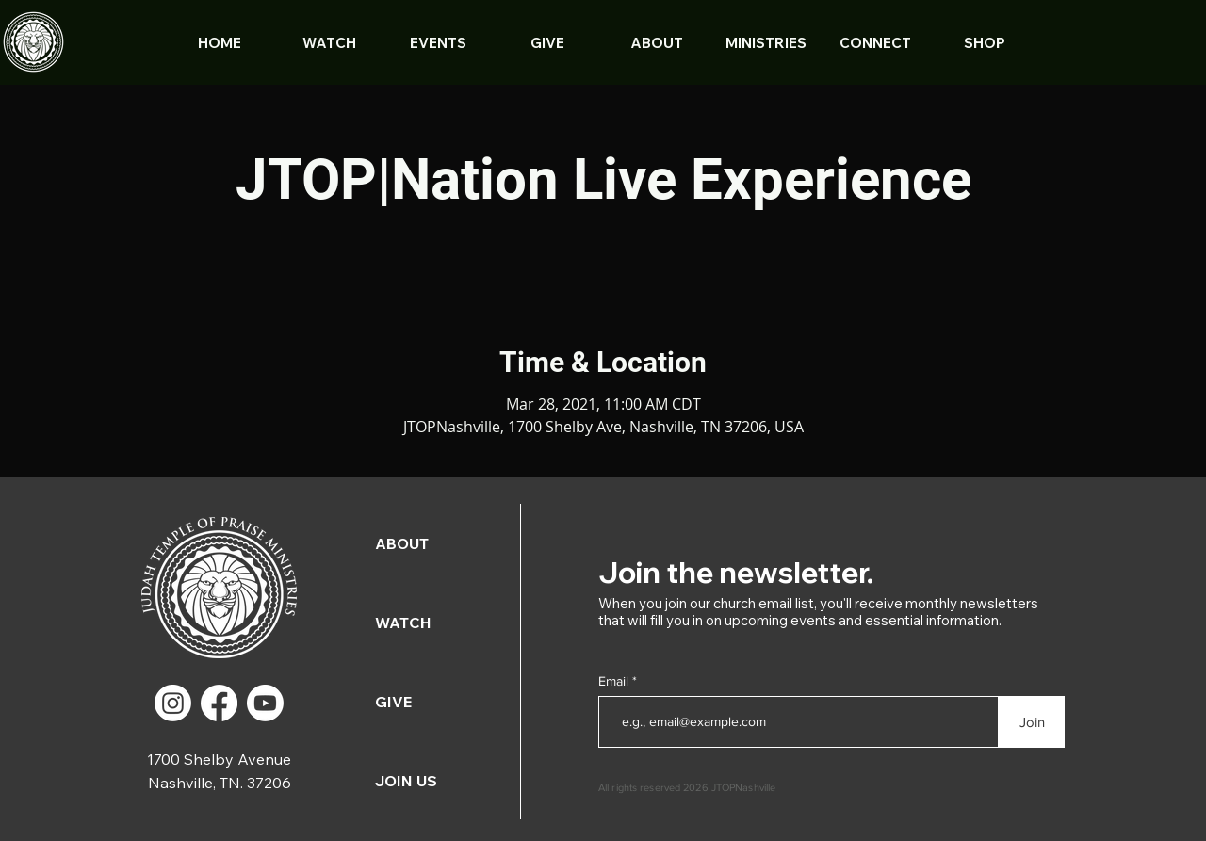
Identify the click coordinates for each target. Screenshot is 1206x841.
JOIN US (406, 780)
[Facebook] (219, 703)
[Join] (1032, 722)
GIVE (393, 701)
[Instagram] (173, 703)
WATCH (403, 622)
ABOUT (402, 543)
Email (615, 680)
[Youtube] (265, 703)
